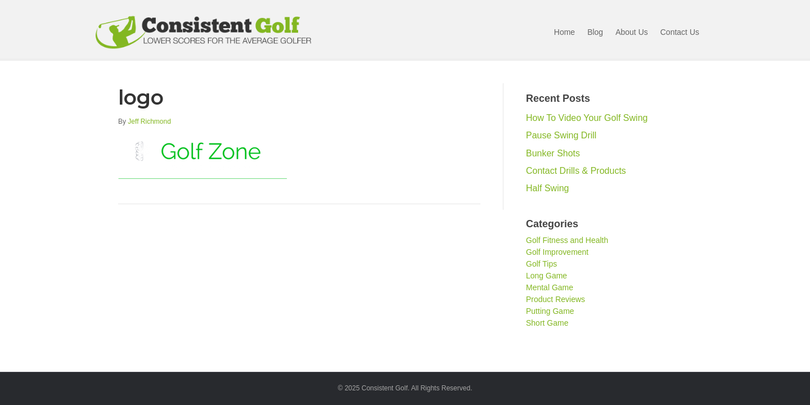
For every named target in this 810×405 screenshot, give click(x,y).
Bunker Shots (553, 153)
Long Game (546, 275)
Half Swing (547, 188)
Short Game (547, 322)
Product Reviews (555, 299)
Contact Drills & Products (576, 171)
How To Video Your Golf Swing (586, 118)
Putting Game (550, 311)
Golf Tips (541, 263)
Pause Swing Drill (561, 135)
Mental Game (549, 287)
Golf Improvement (557, 252)
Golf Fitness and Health (567, 240)
